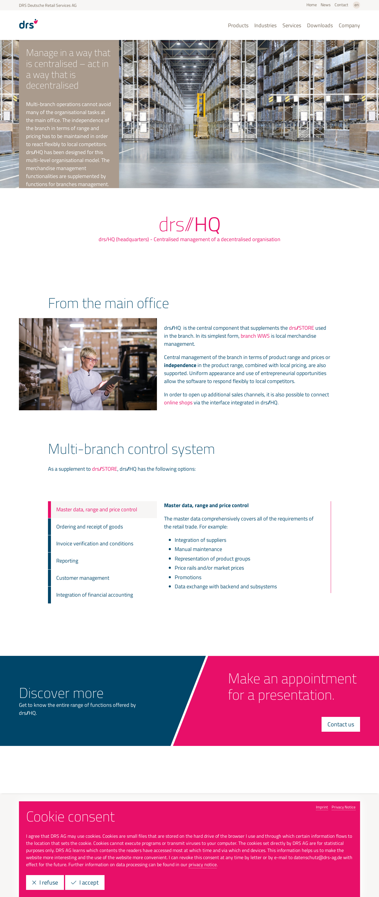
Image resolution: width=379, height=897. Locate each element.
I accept (85, 882)
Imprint (322, 807)
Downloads (320, 25)
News (326, 4)
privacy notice (203, 864)
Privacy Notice (344, 807)
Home (311, 4)
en (356, 4)
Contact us (340, 724)
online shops (178, 402)
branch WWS (255, 336)
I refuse (45, 882)
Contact (341, 4)
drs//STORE (301, 328)
